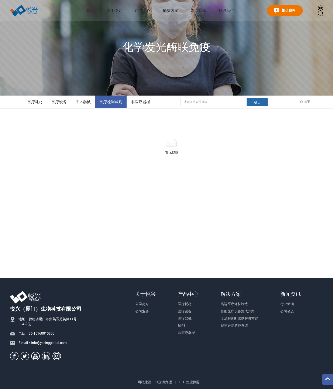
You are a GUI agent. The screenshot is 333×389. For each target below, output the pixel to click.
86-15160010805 (41, 333)
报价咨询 (284, 10)
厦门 (172, 382)
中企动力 (161, 382)
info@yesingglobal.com (49, 343)
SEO (181, 382)
